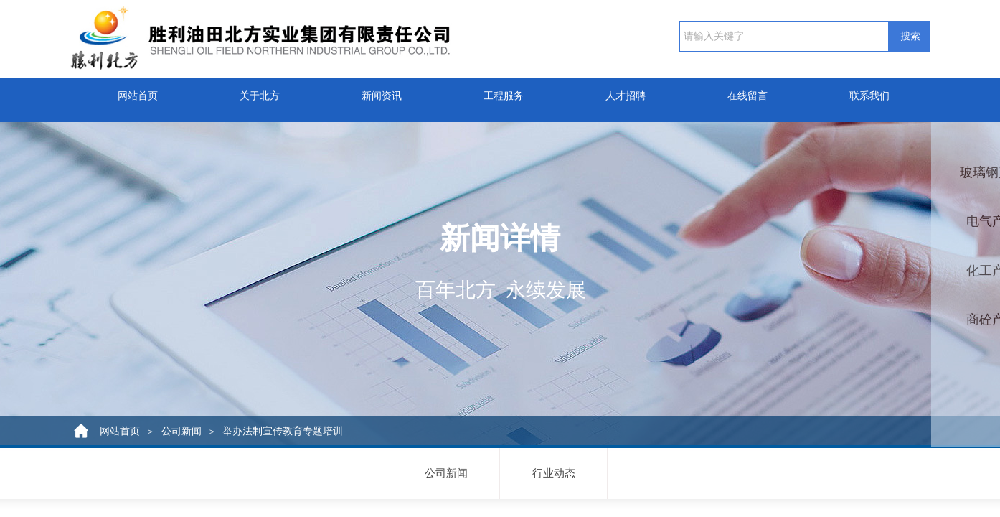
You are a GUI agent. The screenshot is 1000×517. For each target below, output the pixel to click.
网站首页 (138, 90)
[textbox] (784, 36)
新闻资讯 (382, 90)
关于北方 (260, 90)
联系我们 (869, 90)
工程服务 (504, 90)
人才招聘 (625, 90)
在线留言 (747, 90)
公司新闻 (181, 431)
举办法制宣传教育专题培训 (282, 431)
